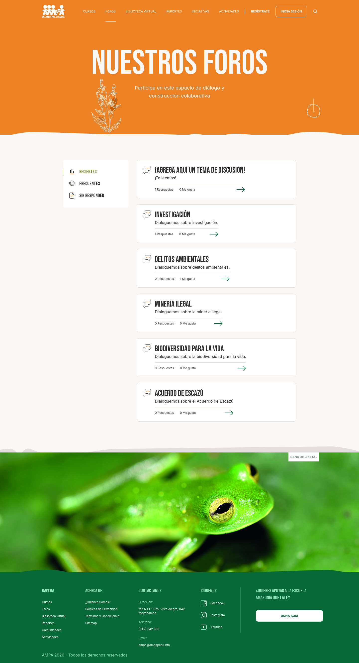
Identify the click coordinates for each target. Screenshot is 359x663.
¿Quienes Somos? (97, 602)
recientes (83, 172)
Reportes (48, 623)
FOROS (110, 11)
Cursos (47, 602)
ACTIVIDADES (229, 11)
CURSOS (89, 11)
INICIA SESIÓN (291, 11)
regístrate (260, 11)
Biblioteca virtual (53, 616)
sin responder (86, 196)
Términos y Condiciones (102, 616)
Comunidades (51, 630)
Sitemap (91, 623)
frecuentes (84, 184)
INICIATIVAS (200, 11)
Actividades (50, 637)
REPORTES (174, 11)
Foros (46, 609)
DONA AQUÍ (289, 616)
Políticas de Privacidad (101, 609)
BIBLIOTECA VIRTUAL (141, 11)
